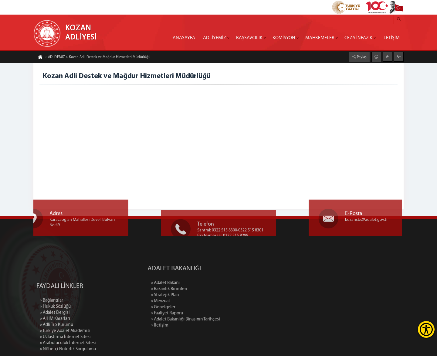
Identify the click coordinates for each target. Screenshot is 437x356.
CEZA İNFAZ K (358, 38)
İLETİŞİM (391, 38)
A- (387, 56)
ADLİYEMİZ (214, 38)
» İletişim (183, 325)
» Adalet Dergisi (55, 335)
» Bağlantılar (51, 322)
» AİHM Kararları (55, 341)
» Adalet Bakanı (189, 283)
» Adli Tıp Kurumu (56, 347)
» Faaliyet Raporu (191, 313)
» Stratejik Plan (188, 295)
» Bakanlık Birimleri (193, 289)
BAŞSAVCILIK (249, 38)
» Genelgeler (187, 307)
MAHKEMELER (319, 38)
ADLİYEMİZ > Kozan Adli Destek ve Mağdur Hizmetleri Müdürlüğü (98, 57)
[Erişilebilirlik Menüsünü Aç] (426, 329)
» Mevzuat (184, 301)
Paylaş (361, 57)
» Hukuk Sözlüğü (55, 329)
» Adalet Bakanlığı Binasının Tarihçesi (209, 319)
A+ (399, 56)
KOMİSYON (284, 38)
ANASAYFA (184, 38)
